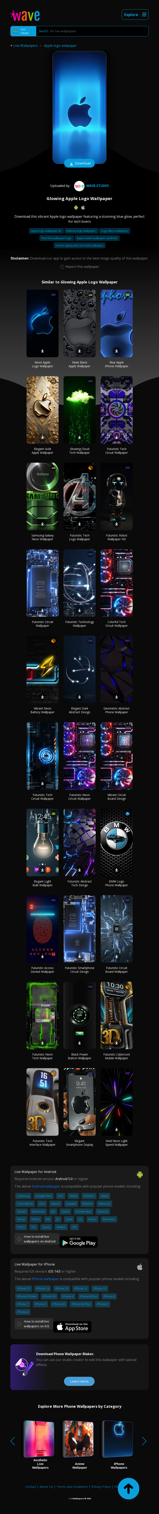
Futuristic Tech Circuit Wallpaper (116, 451)
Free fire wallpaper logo (56, 238)
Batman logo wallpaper (81, 231)
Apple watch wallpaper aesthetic (97, 238)
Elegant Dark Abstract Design (79, 710)
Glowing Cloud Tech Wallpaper (79, 451)
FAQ (117, 1486)
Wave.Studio (91, 185)
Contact (30, 1486)
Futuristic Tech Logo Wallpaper (79, 537)
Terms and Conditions (72, 1486)
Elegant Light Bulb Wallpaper (43, 883)
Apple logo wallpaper (60, 45)
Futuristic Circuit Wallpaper (42, 624)
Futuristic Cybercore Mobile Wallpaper (116, 1056)
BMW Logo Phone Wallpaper (116, 883)
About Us (46, 1486)
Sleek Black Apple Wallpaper (79, 364)
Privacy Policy (101, 1486)
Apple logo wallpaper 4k (46, 231)
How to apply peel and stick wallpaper (79, 245)
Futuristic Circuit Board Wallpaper (116, 970)
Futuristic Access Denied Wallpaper (42, 970)
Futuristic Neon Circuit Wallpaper (79, 797)
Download (79, 163)
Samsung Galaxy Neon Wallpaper (42, 537)
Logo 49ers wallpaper (114, 231)
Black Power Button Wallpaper (79, 1056)
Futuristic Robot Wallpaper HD (116, 537)
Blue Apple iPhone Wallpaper (116, 364)
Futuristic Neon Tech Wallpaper (42, 1056)
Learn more (79, 1381)
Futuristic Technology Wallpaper (79, 624)
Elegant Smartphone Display (79, 1143)
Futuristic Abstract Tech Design (79, 883)
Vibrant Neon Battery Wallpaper (42, 710)
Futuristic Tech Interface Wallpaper (42, 1143)
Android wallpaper (46, 1186)
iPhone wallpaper (45, 1279)
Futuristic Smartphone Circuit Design (79, 970)
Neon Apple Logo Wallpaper (42, 364)
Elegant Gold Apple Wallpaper (42, 451)
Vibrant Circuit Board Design (116, 797)
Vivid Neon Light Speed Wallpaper (116, 1143)
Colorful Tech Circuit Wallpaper (116, 624)
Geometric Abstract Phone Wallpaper (117, 710)
